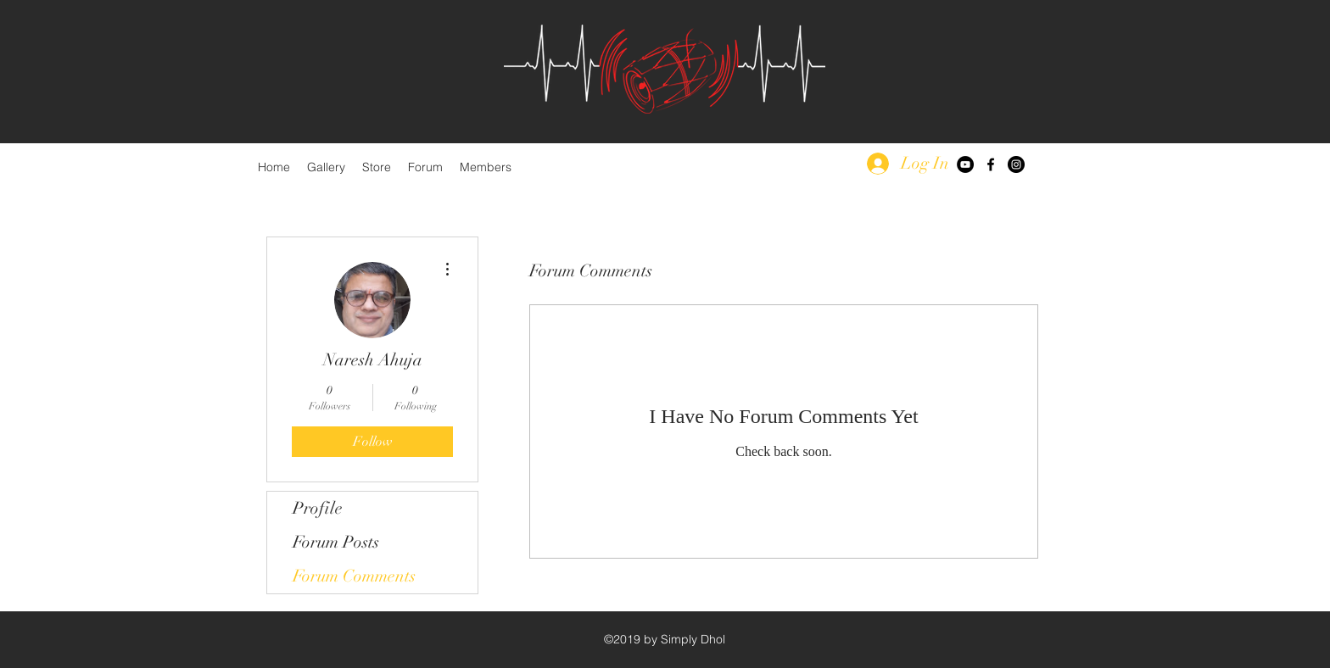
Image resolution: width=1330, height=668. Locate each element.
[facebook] (990, 164)
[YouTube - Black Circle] (965, 164)
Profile (318, 508)
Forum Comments (354, 576)
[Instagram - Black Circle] (1016, 164)
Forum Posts (336, 542)
